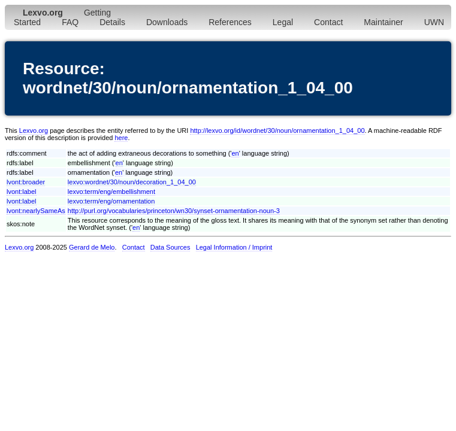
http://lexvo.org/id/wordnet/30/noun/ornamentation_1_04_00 (277, 130)
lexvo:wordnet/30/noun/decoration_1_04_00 (132, 182)
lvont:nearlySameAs (36, 210)
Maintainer (383, 22)
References (230, 22)
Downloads (167, 22)
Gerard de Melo (91, 247)
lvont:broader (26, 182)
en (234, 153)
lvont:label (22, 191)
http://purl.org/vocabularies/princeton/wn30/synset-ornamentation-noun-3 (174, 210)
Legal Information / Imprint (234, 247)
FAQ (70, 22)
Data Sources (170, 247)
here (121, 137)
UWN (434, 22)
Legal (283, 22)
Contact (328, 22)
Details (112, 22)
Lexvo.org (33, 130)
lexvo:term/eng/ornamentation (111, 201)
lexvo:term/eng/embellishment (111, 191)
